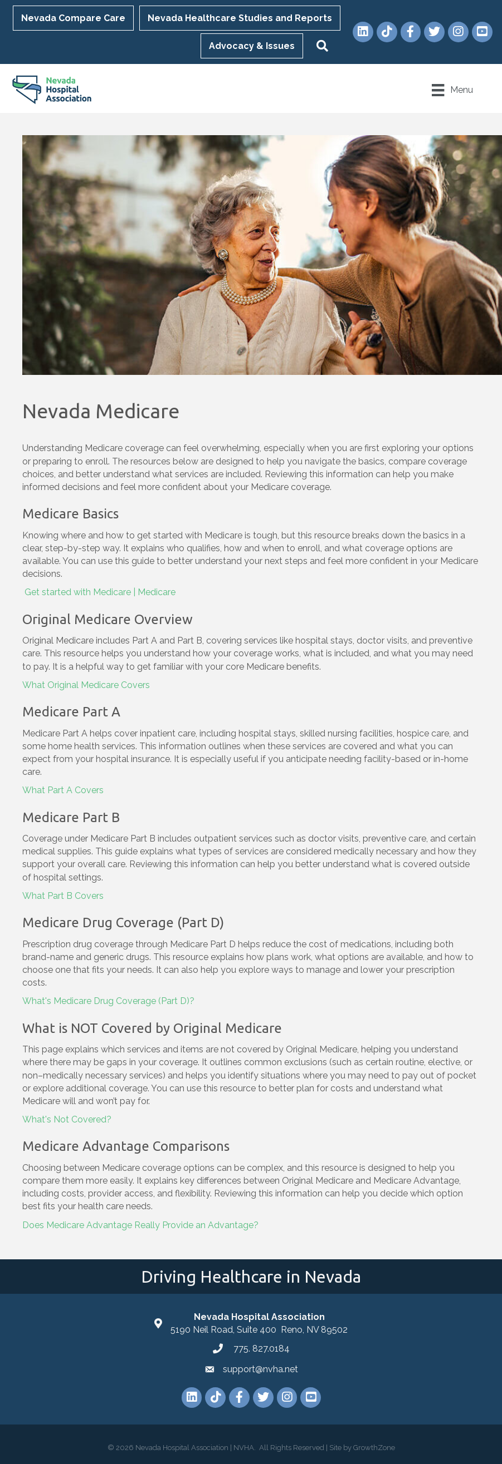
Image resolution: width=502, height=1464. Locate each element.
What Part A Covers (63, 790)
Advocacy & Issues (253, 46)
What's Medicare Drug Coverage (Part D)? (108, 1001)
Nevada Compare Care (74, 18)
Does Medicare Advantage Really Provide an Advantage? (141, 1224)
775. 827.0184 (260, 1348)
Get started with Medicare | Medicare (100, 592)
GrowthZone (374, 1447)
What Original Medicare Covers (86, 684)
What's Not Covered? (66, 1119)
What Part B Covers (63, 896)
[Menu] (451, 90)
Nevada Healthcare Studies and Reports (241, 18)
